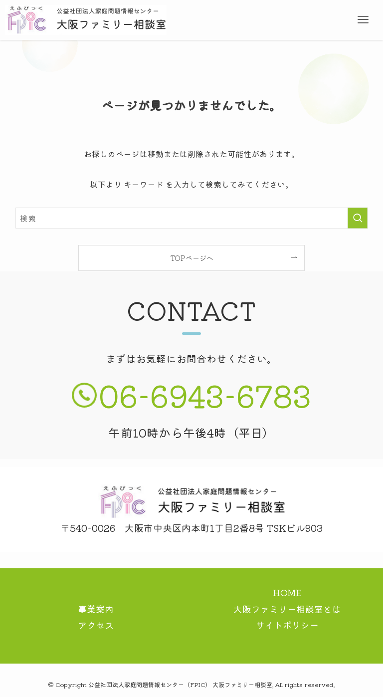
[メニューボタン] (363, 20)
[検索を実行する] (358, 218)
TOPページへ (191, 257)
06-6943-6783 (205, 394)
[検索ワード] (191, 218)
